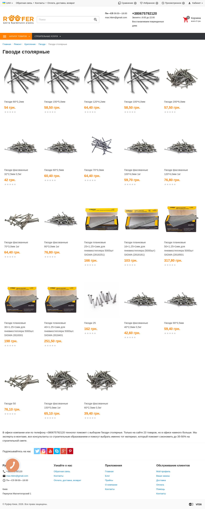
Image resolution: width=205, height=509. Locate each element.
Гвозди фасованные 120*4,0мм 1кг (176, 171)
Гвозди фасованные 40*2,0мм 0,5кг (136, 324)
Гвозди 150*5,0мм (54, 101)
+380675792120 (144, 13)
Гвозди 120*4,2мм (94, 101)
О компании (111, 484)
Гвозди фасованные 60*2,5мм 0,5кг (96, 405)
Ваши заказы (163, 476)
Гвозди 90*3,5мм (174, 322)
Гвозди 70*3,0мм (94, 169)
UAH (8, 3)
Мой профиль (163, 471)
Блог (107, 476)
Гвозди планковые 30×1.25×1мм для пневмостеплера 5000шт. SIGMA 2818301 (19, 329)
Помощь (160, 489)
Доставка (161, 480)
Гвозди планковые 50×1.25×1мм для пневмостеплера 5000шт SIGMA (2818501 (178, 248)
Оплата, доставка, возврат (61, 3)
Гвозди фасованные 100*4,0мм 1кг (136, 171)
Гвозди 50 (10, 403)
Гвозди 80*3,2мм (14, 101)
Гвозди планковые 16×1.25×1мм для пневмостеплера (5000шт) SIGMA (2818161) (139, 248)
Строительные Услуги (46, 36)
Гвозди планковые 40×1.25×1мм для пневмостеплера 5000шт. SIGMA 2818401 (59, 329)
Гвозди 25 (90, 322)
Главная (109, 471)
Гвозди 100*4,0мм (134, 101)
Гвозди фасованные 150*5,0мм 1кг (56, 405)
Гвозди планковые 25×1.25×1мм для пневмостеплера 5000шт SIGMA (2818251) (99, 248)
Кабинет (194, 3)
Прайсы (109, 480)
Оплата (160, 484)
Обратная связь (24, 3)
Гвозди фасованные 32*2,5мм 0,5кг (16, 171)
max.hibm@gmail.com (116, 17)
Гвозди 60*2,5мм (54, 169)
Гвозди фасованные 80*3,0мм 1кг (56, 244)
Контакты (40, 3)
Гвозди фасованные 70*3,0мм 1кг (16, 244)
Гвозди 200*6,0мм (174, 101)
